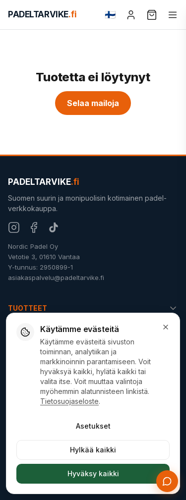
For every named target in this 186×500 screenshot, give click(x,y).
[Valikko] (172, 14)
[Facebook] (34, 227)
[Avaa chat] (167, 481)
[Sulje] (166, 327)
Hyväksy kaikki (93, 473)
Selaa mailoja (93, 103)
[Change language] (110, 14)
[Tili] (130, 14)
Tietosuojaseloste (69, 401)
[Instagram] (14, 227)
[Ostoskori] (151, 14)
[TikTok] (54, 227)
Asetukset (93, 426)
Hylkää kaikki (93, 449)
